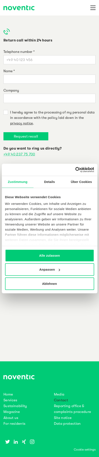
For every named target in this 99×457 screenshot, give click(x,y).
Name (9, 71)
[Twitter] (7, 442)
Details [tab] (49, 181)
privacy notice (21, 123)
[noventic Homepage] (19, 8)
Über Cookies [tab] (81, 181)
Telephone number (19, 52)
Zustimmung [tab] (17, 181)
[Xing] (24, 442)
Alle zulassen (49, 255)
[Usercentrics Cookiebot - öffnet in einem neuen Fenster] (75, 170)
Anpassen (49, 269)
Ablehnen (49, 283)
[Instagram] (32, 442)
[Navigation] (93, 7)
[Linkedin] (16, 442)
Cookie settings (85, 449)
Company (11, 90)
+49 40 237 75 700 (19, 154)
